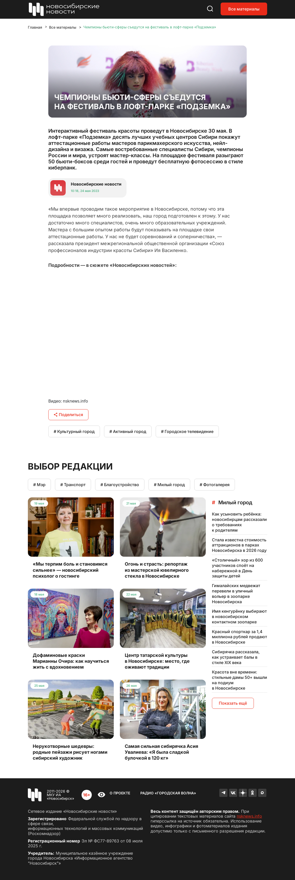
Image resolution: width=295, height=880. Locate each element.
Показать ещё (233, 703)
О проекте (120, 793)
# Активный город (127, 431)
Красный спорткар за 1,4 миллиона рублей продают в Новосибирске (239, 637)
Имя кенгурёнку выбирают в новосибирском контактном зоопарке (239, 616)
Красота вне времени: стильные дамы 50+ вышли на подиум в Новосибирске (239, 679)
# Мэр (39, 484)
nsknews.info (249, 816)
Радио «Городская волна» (168, 793)
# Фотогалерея (215, 484)
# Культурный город (74, 431)
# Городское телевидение (187, 431)
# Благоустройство (119, 484)
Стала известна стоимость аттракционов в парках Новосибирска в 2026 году (239, 545)
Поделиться (68, 414)
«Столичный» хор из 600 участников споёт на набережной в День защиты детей (237, 567)
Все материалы (243, 9)
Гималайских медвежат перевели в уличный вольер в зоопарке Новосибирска (236, 593)
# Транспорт (73, 484)
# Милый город (169, 484)
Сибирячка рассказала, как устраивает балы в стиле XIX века (236, 657)
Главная (35, 27)
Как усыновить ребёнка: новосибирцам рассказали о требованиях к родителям (239, 521)
